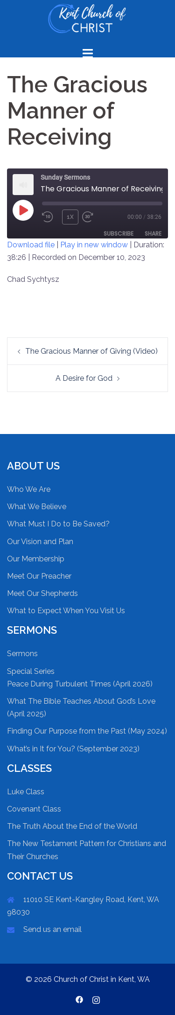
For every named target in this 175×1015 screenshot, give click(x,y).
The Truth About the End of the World (72, 826)
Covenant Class (34, 809)
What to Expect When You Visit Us (66, 610)
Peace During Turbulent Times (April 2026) (80, 683)
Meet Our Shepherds (42, 593)
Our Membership (35, 558)
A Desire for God (84, 378)
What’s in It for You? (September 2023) (73, 748)
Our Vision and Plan (40, 541)
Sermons (22, 653)
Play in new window (94, 244)
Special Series (31, 671)
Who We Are (28, 489)
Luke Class (25, 791)
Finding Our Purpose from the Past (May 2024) (87, 731)
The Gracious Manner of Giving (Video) (91, 351)
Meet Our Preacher (39, 576)
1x (70, 217)
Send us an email (52, 929)
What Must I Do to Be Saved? (58, 523)
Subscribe (118, 234)
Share (153, 234)
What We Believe (36, 506)
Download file (31, 244)
